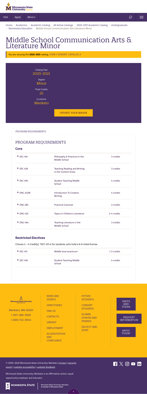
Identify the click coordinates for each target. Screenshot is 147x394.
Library (51, 322)
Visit (5, 17)
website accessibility (24, 367)
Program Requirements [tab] (31, 131)
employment (55, 328)
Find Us (51, 311)
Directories (54, 305)
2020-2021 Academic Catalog (92, 25)
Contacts (53, 316)
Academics (21, 25)
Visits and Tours (126, 304)
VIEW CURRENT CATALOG (64, 54)
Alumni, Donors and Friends (89, 318)
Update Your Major (73, 112)
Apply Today (126, 332)
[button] (73, 159)
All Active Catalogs (63, 25)
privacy (62, 363)
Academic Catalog (40, 25)
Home (9, 25)
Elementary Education (20, 28)
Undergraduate (119, 25)
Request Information (129, 319)
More (31, 17)
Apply (18, 17)
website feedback (46, 367)
